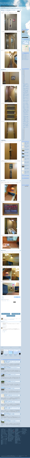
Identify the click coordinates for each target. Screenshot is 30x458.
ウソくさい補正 (5, 373)
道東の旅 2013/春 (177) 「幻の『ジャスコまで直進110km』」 (27, 165)
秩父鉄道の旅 (16, 442)
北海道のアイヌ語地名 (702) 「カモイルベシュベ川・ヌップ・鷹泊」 (25, 112)
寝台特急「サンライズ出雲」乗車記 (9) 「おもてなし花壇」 (26, 94)
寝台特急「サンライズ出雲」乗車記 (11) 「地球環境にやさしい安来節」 (26, 88)
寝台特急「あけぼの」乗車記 (17, 440)
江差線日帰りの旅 (16, 434)
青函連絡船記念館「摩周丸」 (17, 439)
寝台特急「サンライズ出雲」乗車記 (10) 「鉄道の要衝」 (26, 90)
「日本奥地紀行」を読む (24, 432)
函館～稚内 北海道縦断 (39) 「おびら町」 (10, 388)
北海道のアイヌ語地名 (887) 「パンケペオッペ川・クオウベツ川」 (27, 162)
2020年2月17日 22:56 (5, 330)
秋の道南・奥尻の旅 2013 (10, 435)
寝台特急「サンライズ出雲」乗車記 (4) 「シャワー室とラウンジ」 (26, 105)
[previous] (1, 353)
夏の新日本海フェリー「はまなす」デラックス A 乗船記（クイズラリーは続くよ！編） (26, 122)
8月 (23, 78)
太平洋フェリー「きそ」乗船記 (4, 438)
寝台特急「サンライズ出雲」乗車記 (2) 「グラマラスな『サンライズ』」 (26, 108)
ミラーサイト (17, 456)
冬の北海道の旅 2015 (10, 434)
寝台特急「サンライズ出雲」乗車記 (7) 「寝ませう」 (26, 97)
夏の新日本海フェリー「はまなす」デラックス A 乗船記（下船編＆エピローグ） (26, 116)
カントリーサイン (6, 387)
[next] (19, 353)
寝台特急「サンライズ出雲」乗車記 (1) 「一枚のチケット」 (26, 111)
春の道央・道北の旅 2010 (10, 439)
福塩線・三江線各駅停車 (17, 432)
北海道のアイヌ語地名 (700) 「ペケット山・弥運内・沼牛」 (25, 126)
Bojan (26, 30)
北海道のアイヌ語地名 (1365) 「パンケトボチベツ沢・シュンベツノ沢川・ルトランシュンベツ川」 (27, 172)
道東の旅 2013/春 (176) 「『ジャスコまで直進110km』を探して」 (27, 149)
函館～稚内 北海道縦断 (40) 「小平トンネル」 (10, 381)
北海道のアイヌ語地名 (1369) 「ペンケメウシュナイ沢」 (25, 57)
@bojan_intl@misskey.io (12, 319)
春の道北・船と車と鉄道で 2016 (11, 432)
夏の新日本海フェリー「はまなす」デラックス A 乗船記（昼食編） (26, 120)
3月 (23, 82)
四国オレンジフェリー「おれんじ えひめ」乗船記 (3, 433)
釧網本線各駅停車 (16, 430)
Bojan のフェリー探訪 (3, 430)
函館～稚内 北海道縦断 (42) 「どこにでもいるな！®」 (11, 367)
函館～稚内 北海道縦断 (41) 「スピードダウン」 (10, 374)
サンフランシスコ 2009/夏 (24, 430)
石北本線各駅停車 (16, 429)
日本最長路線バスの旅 (17, 437)
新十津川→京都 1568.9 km (17, 435)
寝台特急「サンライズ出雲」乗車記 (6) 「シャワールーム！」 (26, 98)
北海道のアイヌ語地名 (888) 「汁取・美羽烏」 (27, 168)
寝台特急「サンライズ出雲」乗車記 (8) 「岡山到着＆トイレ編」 (26, 95)
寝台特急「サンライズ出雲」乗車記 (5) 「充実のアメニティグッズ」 (26, 100)
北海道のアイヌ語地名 (3, 429)
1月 (23, 128)
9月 (23, 77)
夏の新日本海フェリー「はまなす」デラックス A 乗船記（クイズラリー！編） (26, 124)
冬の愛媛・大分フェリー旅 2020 (11, 429)
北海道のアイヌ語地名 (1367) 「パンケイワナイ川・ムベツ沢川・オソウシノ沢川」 (27, 147)
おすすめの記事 (5, 360)
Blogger (14, 456)
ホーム (11, 347)
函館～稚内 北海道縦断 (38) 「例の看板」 (26, 152)
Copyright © (2, 299)
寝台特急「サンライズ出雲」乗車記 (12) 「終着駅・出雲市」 (26, 87)
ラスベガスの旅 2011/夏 (24, 429)
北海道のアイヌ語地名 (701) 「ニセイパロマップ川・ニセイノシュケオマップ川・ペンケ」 (25, 115)
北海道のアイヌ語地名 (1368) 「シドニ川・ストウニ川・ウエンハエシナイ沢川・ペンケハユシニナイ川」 (25, 59)
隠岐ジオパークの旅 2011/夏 (10, 437)
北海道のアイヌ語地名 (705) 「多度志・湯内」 (25, 92)
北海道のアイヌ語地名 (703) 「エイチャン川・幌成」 (25, 103)
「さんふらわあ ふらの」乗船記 (4, 439)
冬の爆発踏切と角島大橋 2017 (11, 430)
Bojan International (5, 3)
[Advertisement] (10, 307)
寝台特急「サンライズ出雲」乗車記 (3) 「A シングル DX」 (26, 106)
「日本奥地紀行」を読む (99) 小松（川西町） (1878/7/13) (26, 109)
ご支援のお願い (20, 456)
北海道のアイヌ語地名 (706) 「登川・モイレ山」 (25, 84)
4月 (23, 81)
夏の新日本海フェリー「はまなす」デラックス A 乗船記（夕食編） (26, 118)
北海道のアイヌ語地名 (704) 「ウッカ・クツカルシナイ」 (25, 102)
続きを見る (19, 405)
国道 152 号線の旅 (9, 440)
